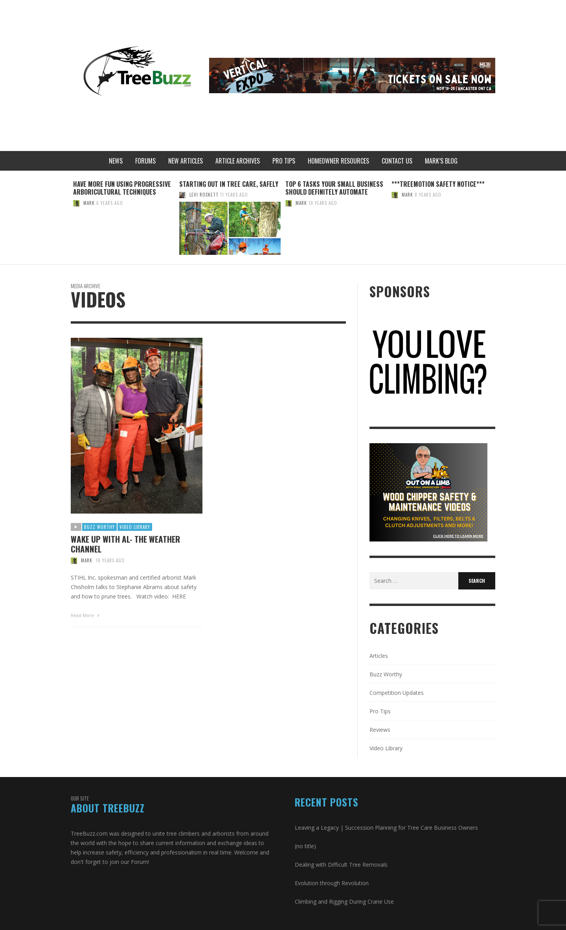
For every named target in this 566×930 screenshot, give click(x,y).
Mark (89, 203)
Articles (378, 655)
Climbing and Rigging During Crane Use (344, 901)
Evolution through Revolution (332, 883)
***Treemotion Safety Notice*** (438, 184)
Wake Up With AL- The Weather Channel (125, 544)
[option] (124, 217)
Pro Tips (380, 711)
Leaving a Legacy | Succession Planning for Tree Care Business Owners (386, 827)
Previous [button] (65, 220)
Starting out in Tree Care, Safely (228, 184)
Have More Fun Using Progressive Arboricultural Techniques (122, 188)
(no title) (305, 846)
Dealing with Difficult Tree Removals (341, 864)
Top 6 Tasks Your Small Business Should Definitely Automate (334, 188)
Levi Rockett (204, 195)
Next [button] (501, 220)
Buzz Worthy (99, 527)
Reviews (379, 729)
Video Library (134, 527)
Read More (86, 615)
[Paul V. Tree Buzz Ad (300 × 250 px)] (428, 491)
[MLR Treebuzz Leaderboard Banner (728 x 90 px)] (352, 75)
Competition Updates (396, 692)
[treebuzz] (428, 362)
